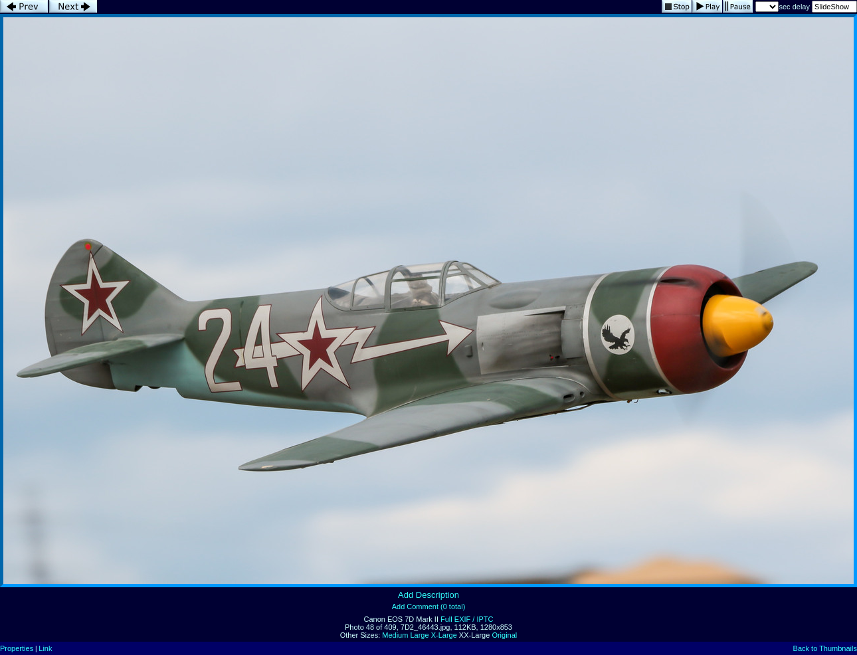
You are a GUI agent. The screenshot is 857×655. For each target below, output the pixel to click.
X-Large (444, 635)
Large (419, 635)
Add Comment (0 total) (429, 606)
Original (504, 635)
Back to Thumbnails (825, 648)
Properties (16, 648)
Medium (395, 635)
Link (45, 648)
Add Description (428, 595)
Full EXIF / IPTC (466, 619)
